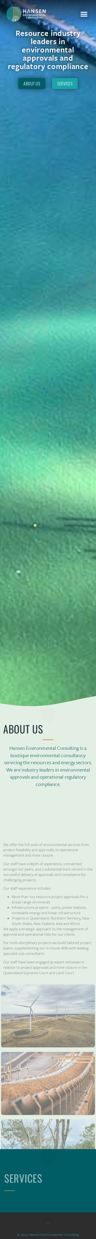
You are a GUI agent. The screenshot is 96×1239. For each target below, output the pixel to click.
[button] (84, 14)
